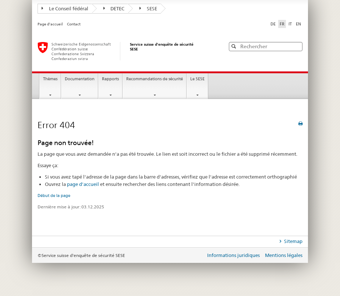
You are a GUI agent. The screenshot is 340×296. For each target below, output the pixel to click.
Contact (74, 24)
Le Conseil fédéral (65, 8)
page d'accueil (83, 184)
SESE (148, 8)
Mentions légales (283, 255)
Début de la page (54, 195)
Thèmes (50, 79)
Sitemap (292, 241)
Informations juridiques (234, 255)
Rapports (110, 79)
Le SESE (197, 79)
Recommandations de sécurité (154, 79)
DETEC (114, 8)
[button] (296, 46)
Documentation (80, 79)
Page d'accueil (51, 24)
